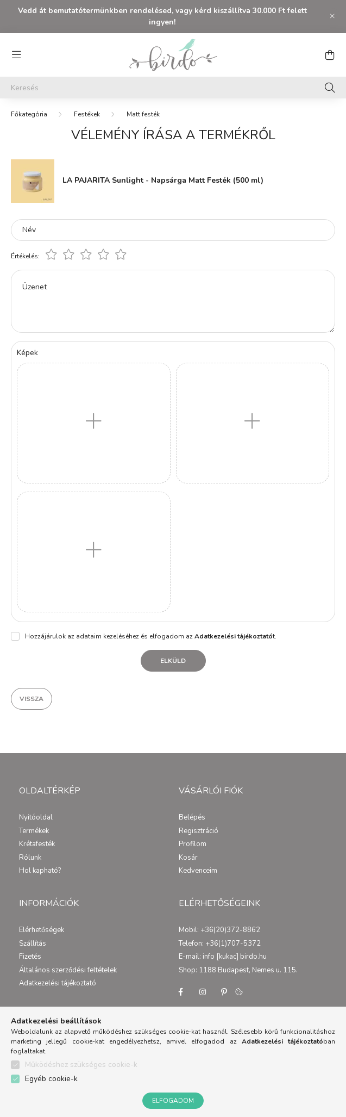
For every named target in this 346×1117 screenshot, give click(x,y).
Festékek (87, 114)
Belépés (192, 818)
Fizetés (30, 957)
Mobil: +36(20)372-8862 (219, 930)
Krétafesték (37, 844)
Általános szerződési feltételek (68, 970)
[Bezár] (332, 16)
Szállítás (32, 944)
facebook (181, 992)
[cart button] (330, 55)
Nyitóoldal (36, 818)
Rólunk (30, 858)
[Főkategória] (29, 114)
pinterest (224, 992)
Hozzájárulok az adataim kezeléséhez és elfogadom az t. (150, 636)
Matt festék (143, 114)
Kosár (188, 858)
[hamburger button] (16, 55)
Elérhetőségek (41, 930)
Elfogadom (173, 1100)
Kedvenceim (198, 871)
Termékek (34, 831)
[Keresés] (173, 87)
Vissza (31, 698)
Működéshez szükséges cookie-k (81, 1064)
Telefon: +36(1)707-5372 (220, 944)
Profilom (192, 844)
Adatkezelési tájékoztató (57, 983)
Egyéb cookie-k (51, 1078)
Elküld (173, 660)
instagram (202, 992)
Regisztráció (198, 831)
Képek (27, 352)
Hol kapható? (40, 871)
